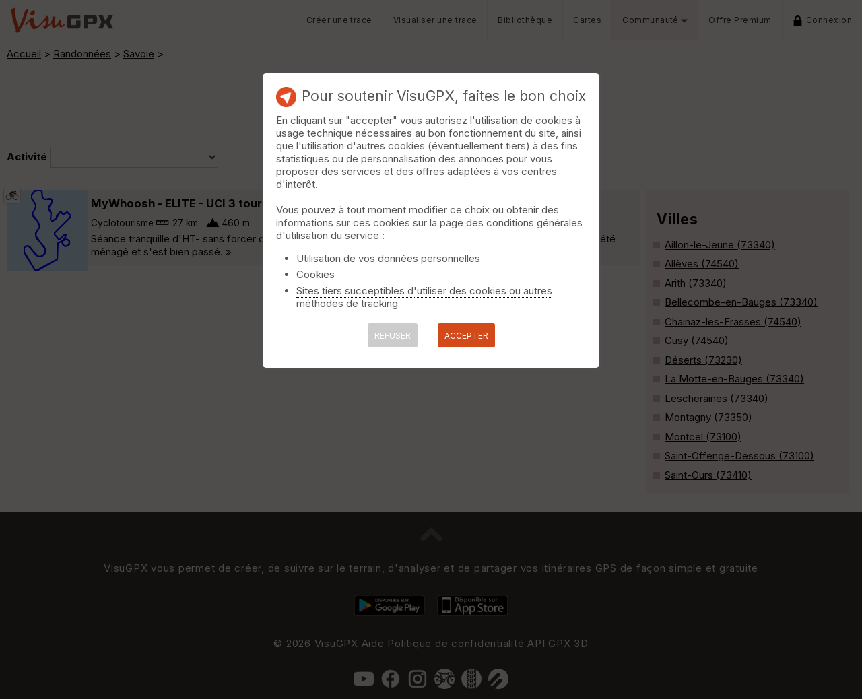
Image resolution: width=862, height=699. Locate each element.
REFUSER (392, 336)
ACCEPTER (466, 336)
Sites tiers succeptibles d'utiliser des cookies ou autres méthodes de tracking (424, 297)
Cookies (315, 274)
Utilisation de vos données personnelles (388, 258)
